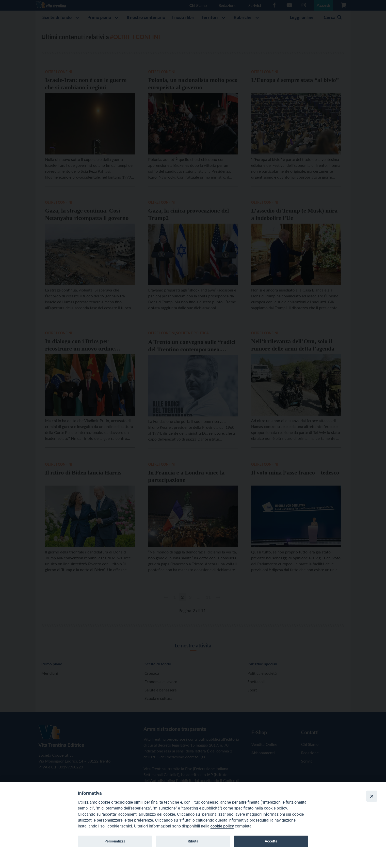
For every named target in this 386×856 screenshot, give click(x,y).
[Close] (371, 796)
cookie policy (222, 826)
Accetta (271, 841)
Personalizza (114, 841)
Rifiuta (193, 841)
